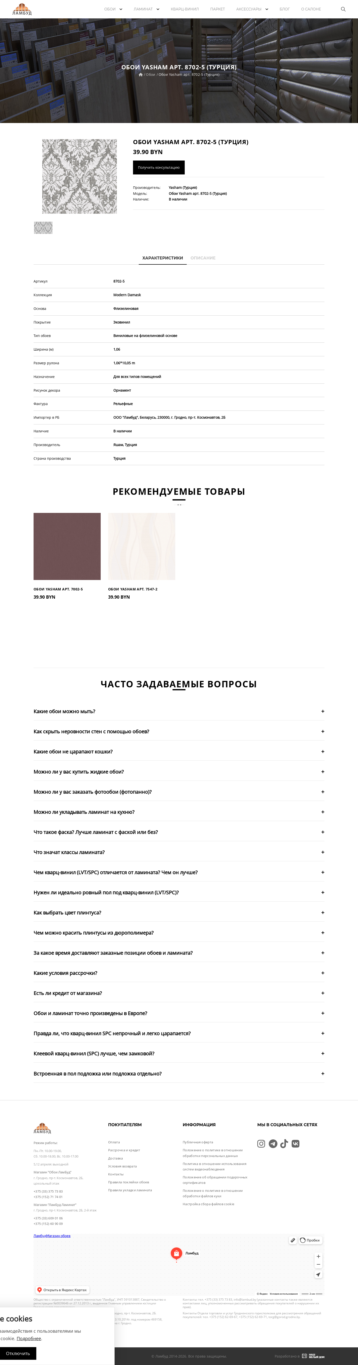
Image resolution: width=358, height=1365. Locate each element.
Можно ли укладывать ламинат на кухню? (84, 812)
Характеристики (162, 258)
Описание (203, 258)
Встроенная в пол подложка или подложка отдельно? (98, 1073)
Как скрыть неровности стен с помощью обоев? (91, 731)
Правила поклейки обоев (128, 1182)
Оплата (114, 1142)
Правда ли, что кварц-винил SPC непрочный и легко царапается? (112, 1033)
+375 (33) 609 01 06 (48, 1218)
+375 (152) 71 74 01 (48, 1197)
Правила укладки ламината (130, 1190)
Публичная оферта (198, 1142)
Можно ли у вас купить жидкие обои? (79, 771)
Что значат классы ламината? (69, 852)
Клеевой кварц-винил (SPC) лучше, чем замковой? (94, 1053)
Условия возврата (122, 1166)
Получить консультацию (159, 167)
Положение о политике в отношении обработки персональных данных (213, 1153)
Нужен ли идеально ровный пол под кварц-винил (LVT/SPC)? (106, 892)
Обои (150, 74)
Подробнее (29, 1338)
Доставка (115, 1158)
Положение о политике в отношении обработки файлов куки (213, 1193)
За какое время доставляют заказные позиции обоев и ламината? (113, 953)
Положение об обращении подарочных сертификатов (215, 1180)
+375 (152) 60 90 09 (48, 1223)
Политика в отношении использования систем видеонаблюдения (214, 1166)
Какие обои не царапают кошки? (73, 751)
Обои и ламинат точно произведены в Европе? (90, 1013)
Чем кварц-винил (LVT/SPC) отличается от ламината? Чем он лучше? (116, 872)
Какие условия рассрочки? (65, 973)
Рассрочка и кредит (124, 1150)
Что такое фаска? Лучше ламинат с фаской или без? (96, 832)
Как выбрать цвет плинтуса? (67, 912)
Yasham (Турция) (183, 187)
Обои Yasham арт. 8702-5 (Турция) (189, 74)
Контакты (116, 1174)
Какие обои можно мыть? (64, 711)
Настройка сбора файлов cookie (208, 1204)
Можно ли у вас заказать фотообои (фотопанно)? (93, 791)
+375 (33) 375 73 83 (48, 1191)
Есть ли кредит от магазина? (68, 993)
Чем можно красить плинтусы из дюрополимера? (94, 932)
